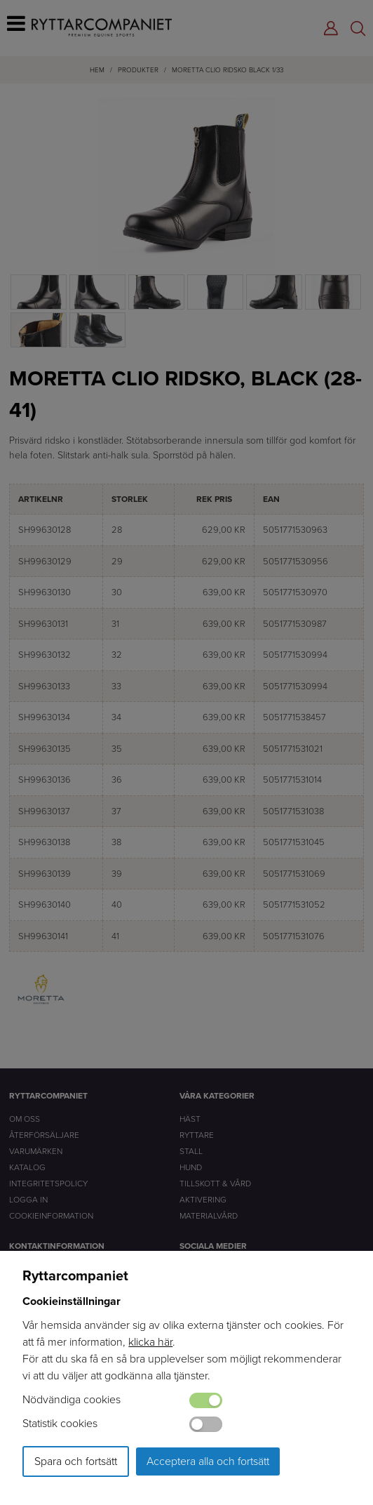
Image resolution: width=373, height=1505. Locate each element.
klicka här (150, 1342)
